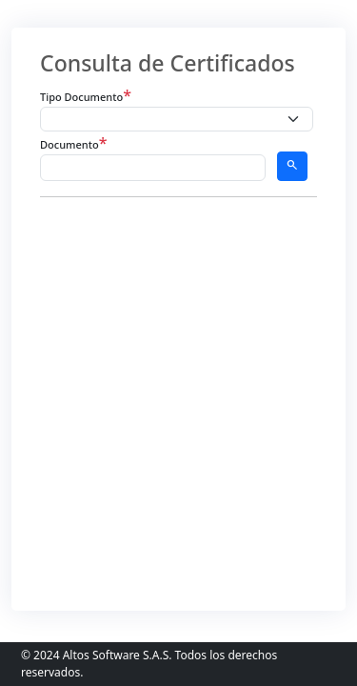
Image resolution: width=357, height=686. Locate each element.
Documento (73, 142)
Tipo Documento (85, 95)
